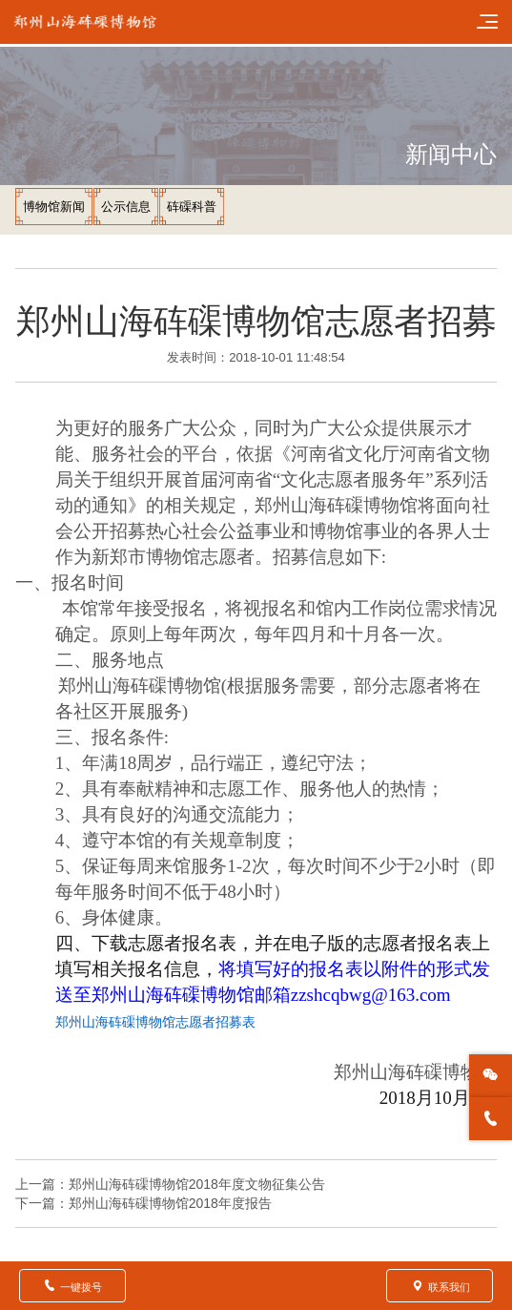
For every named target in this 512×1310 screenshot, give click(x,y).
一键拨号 (72, 1285)
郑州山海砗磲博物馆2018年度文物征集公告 (197, 1184)
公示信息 (126, 206)
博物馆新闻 (54, 206)
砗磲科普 (191, 206)
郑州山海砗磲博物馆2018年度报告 (170, 1203)
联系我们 (440, 1285)
